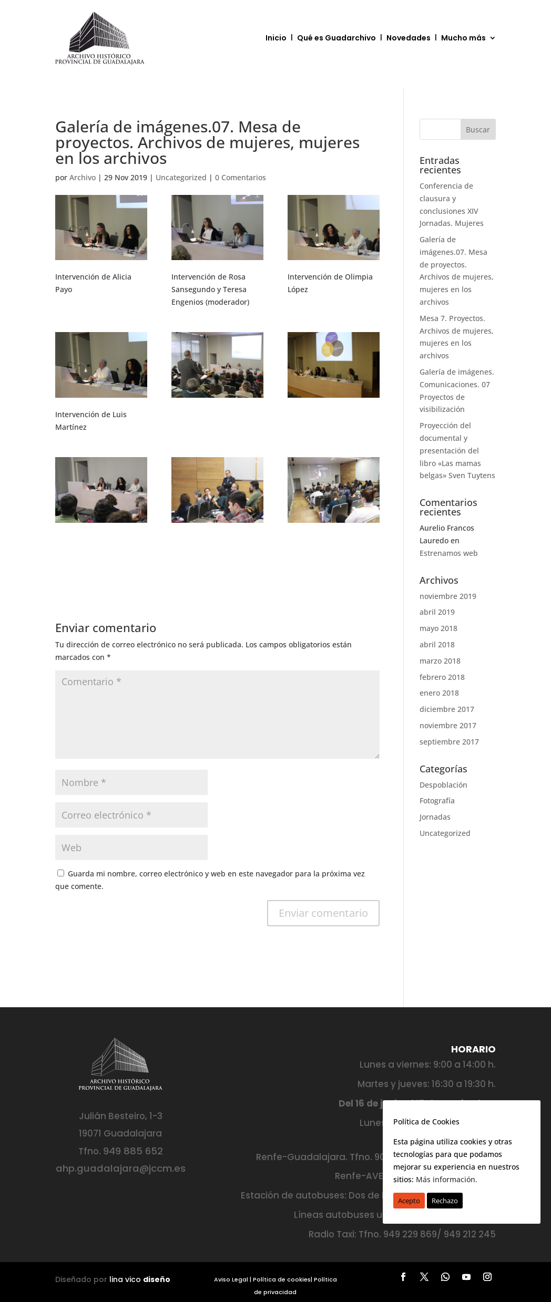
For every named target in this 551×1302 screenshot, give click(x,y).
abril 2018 (437, 644)
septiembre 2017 (449, 742)
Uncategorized (181, 177)
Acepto (409, 1200)
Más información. (446, 1179)
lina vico (139, 1279)
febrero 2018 (442, 677)
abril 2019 (437, 612)
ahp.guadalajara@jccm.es (121, 1168)
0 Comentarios (240, 177)
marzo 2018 (440, 661)
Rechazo (445, 1200)
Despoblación (443, 785)
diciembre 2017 (447, 709)
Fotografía (437, 800)
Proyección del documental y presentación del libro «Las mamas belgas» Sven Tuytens (457, 450)
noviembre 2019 (448, 596)
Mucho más (463, 38)
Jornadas (435, 817)
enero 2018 (439, 693)
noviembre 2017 (448, 725)
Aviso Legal (231, 1279)
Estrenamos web (449, 553)
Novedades (408, 38)
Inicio (276, 38)
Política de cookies (282, 1279)
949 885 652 (133, 1151)
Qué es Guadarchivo (336, 38)
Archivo (82, 177)
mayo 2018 (438, 628)
